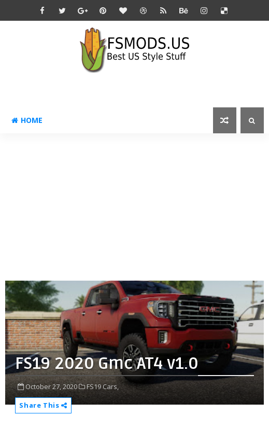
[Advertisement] (136, 206)
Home (27, 120)
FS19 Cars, (103, 386)
